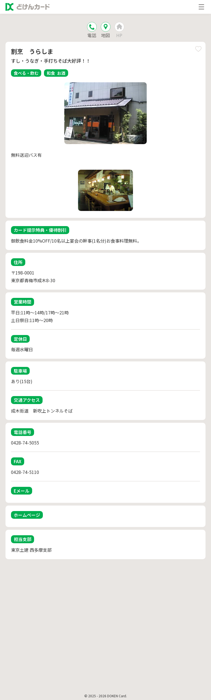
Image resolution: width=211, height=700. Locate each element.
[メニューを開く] (201, 6)
